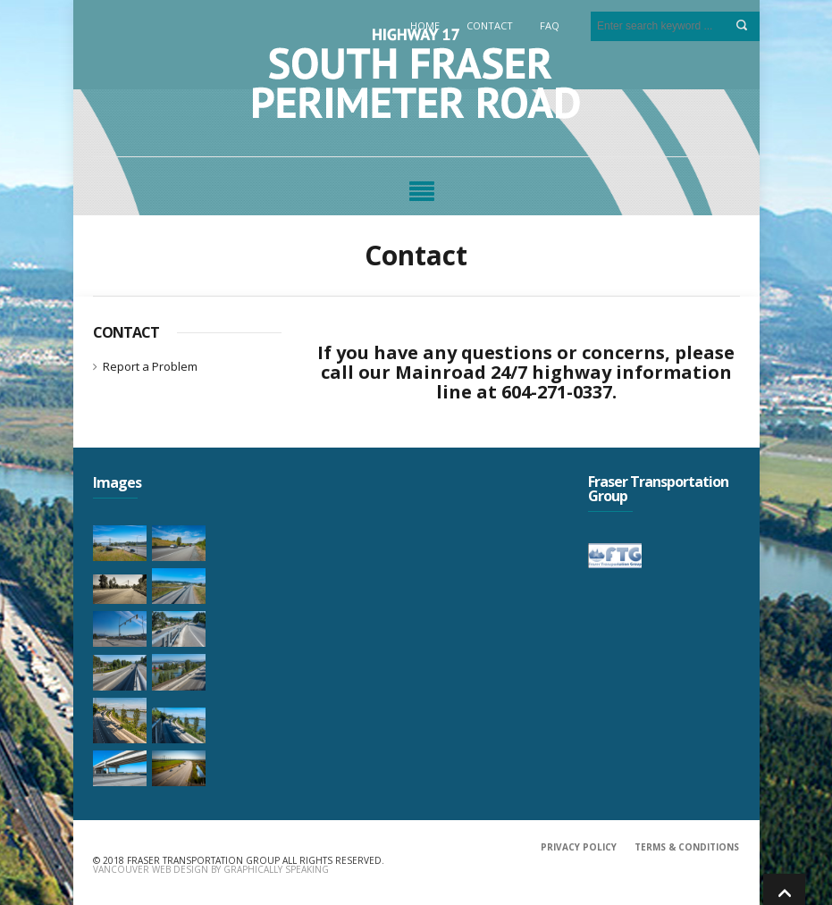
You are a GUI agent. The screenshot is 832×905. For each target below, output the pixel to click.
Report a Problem (150, 366)
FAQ (549, 25)
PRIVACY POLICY (579, 847)
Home (425, 25)
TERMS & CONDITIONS (687, 847)
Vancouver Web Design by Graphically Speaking (211, 869)
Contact (489, 25)
